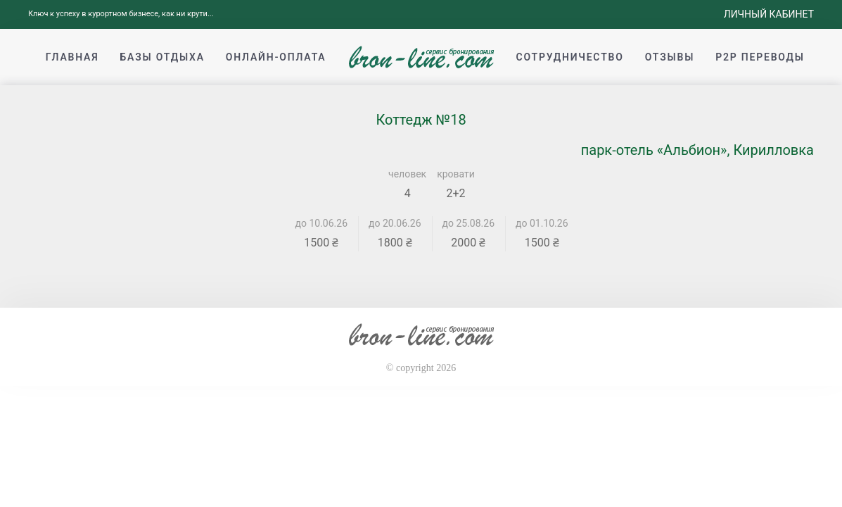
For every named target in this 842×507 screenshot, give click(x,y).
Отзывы (669, 57)
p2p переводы (760, 57)
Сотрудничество (570, 57)
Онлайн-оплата (276, 57)
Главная (72, 57)
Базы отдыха (162, 57)
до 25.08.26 (468, 223)
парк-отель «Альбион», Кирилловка (697, 150)
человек (407, 174)
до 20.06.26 (395, 223)
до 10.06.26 (321, 223)
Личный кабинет (769, 14)
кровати (456, 174)
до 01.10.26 (542, 223)
